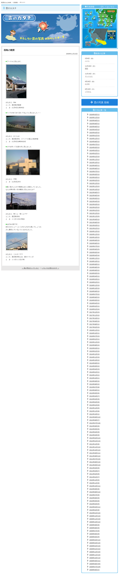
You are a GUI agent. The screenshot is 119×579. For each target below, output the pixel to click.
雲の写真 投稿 (102, 102)
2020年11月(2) (94, 234)
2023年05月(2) (94, 174)
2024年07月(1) (94, 144)
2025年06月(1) (94, 126)
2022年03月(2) (94, 204)
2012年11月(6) (94, 411)
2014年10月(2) (94, 360)
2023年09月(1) (94, 165)
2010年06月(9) (94, 498)
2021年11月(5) (94, 216)
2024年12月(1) (94, 138)
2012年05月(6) (94, 429)
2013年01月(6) (94, 405)
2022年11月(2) (94, 186)
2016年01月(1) (94, 339)
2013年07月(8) (94, 387)
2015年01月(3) (94, 351)
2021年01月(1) (94, 228)
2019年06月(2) (94, 270)
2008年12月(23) (94, 552)
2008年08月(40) (94, 564)
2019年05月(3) (94, 273)
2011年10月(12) (94, 450)
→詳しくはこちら (106, 7)
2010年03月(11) (94, 507)
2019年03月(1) (94, 279)
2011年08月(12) (94, 456)
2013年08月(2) (94, 384)
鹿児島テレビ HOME (6, 2)
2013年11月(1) (94, 375)
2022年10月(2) (94, 189)
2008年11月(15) (94, 555)
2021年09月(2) (94, 219)
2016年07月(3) (94, 336)
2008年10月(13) (94, 558)
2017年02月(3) (94, 327)
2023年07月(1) (94, 171)
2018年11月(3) (94, 285)
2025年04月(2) (94, 129)
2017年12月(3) (94, 312)
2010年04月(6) (94, 504)
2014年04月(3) (94, 369)
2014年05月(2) (94, 366)
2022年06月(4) (94, 195)
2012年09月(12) (94, 417)
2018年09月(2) (94, 291)
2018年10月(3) (94, 288)
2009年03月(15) (94, 543)
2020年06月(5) (94, 249)
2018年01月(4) (94, 309)
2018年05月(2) (94, 300)
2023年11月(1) (94, 159)
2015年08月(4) (94, 345)
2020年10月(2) (94, 237)
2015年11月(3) (94, 342)
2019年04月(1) (94, 276)
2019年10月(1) (94, 261)
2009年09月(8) (94, 525)
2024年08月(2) (94, 141)
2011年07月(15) (94, 459)
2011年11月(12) (94, 447)
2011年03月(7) (94, 471)
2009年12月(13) (94, 516)
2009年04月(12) (94, 540)
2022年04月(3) (94, 201)
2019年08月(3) (94, 267)
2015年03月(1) (94, 348)
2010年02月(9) (94, 510)
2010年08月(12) (94, 492)
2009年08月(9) (94, 528)
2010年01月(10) (94, 513)
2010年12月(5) (94, 480)
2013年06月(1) (94, 390)
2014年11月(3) (94, 357)
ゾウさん (88, 92)
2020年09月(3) (94, 240)
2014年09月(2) (94, 363)
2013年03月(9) (94, 399)
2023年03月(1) (94, 177)
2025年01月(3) (94, 135)
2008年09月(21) (94, 561)
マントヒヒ (89, 76)
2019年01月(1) (94, 282)
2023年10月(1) (94, 162)
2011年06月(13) (94, 462)
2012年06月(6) (94, 426)
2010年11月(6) (94, 483)
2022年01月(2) (94, 210)
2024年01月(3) (94, 156)
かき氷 (87, 84)
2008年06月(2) (94, 570)
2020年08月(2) (94, 243)
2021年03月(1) (94, 225)
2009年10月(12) (94, 522)
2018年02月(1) (94, 306)
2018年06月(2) (94, 297)
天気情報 (15, 2)
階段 (86, 68)
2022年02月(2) (94, 207)
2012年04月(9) (94, 432)
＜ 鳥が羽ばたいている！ (30, 268)
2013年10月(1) (94, 378)
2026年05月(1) (94, 114)
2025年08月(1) (94, 123)
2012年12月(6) (94, 408)
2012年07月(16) (94, 423)
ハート (87, 61)
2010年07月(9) (94, 495)
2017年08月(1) (94, 324)
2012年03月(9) (94, 435)
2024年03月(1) (94, 150)
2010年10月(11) (94, 486)
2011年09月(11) (94, 453)
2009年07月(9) (94, 531)
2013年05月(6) (94, 393)
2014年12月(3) (94, 354)
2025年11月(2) (94, 117)
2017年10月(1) (94, 318)
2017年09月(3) (94, 321)
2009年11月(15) (94, 519)
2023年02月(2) (94, 180)
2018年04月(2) (94, 303)
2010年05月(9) (94, 501)
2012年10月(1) (94, 414)
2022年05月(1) (94, 198)
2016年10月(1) (94, 333)
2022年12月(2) (94, 183)
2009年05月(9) (94, 537)
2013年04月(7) (94, 396)
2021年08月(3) (94, 222)
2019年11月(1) (94, 258)
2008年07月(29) (94, 567)
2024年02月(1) (94, 153)
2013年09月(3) (94, 381)
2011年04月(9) (94, 468)
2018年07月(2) (94, 294)
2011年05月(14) (94, 465)
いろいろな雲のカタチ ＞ (50, 268)
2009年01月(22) (94, 549)
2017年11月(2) (94, 315)
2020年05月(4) (94, 252)
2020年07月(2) (94, 246)
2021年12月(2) (94, 213)
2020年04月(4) (94, 255)
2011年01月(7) (94, 477)
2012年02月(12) (94, 438)
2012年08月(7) (94, 420)
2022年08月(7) (94, 192)
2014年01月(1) (94, 372)
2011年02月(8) (94, 474)
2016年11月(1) (94, 330)
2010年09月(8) (94, 489)
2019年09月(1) (94, 264)
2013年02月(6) (94, 402)
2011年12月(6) (94, 444)
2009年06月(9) (94, 534)
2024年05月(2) (94, 147)
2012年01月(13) (94, 441)
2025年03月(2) (94, 132)
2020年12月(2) (94, 231)
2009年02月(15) (94, 546)
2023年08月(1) (94, 168)
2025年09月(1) (94, 120)
